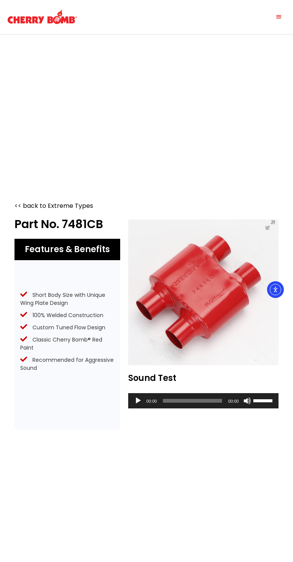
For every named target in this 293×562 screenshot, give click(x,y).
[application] (203, 400)
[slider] (192, 401)
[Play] (138, 401)
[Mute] (247, 401)
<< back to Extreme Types (53, 205)
